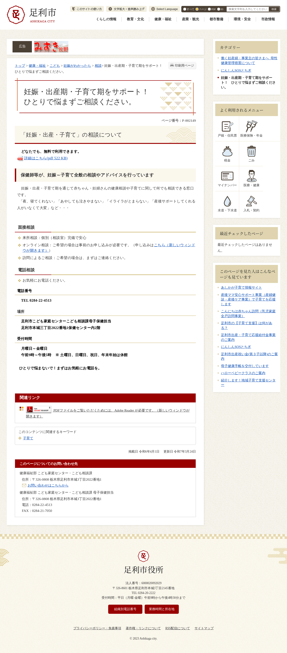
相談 (98, 65)
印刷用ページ (184, 65)
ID (222, 9)
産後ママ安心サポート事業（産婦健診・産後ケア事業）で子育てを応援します (248, 299)
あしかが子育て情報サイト (241, 287)
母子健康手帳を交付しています (245, 366)
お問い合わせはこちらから (48, 485)
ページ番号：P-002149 (178, 120)
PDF (213, 9)
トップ (20, 65)
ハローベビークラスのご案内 (243, 373)
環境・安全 (242, 19)
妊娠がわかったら (77, 65)
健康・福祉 (163, 19)
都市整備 (216, 19)
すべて (190, 9)
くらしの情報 (106, 19)
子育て (28, 438)
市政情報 (268, 19)
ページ (203, 9)
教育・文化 (135, 19)
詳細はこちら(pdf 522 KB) (42, 158)
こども (55, 65)
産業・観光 (190, 19)
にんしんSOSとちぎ (236, 70)
